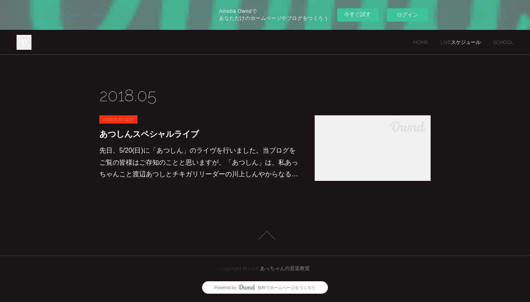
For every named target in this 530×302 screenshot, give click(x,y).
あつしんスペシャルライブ (149, 134)
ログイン (407, 15)
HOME (420, 42)
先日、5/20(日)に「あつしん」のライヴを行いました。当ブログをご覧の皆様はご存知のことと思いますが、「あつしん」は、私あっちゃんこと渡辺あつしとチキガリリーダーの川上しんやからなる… (198, 162)
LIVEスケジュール (461, 42)
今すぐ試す (357, 14)
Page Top (265, 235)
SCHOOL (503, 42)
